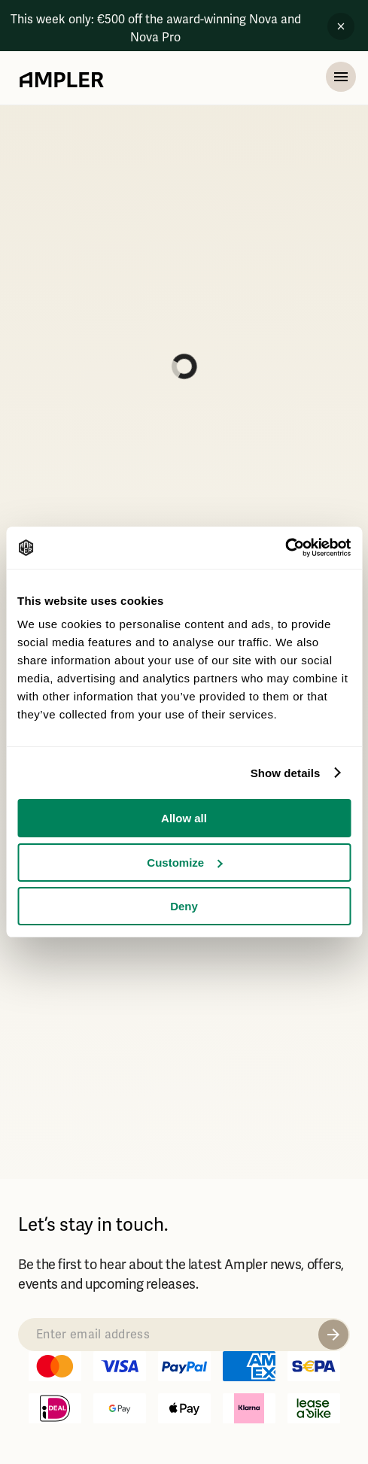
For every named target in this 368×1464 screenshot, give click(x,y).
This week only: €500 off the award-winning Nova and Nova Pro (156, 28)
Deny (184, 906)
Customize (184, 862)
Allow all (184, 818)
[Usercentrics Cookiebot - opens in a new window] (285, 547)
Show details (286, 773)
